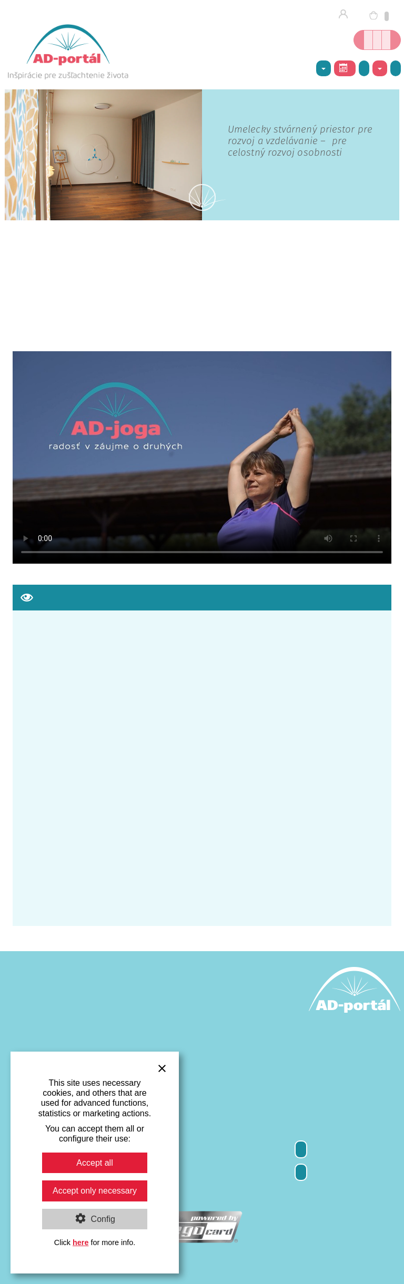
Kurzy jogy (377, 39)
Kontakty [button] (380, 69)
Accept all (94, 1162)
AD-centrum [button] (323, 69)
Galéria (364, 68)
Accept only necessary (95, 1190)
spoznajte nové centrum (328, 141)
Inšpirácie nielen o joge (386, 39)
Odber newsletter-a (301, 1149)
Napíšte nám (395, 68)
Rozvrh (343, 68)
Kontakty (301, 1172)
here (80, 1242)
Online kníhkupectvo (368, 39)
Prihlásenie (346, 14)
